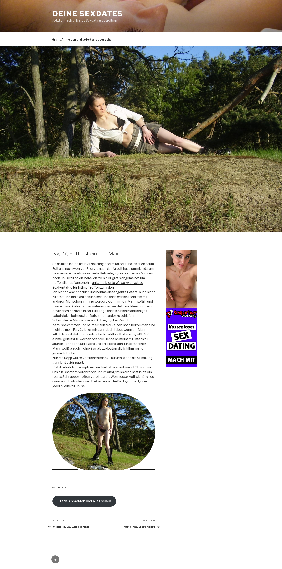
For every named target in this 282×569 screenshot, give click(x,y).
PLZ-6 (62, 487)
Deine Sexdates (87, 13)
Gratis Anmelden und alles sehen (84, 501)
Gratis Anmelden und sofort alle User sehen (82, 39)
